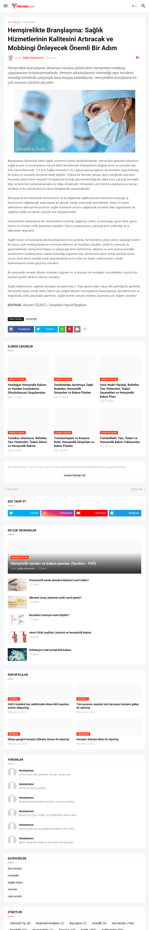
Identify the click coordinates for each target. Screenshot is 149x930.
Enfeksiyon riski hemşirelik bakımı (50, 650)
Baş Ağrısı (78, 923)
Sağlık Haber (15, 882)
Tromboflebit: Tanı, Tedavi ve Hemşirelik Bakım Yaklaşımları (120, 440)
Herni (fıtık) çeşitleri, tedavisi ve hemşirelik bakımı (60, 632)
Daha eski (137, 489)
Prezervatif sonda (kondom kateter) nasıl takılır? (59, 580)
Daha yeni (12, 489)
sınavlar (12, 889)
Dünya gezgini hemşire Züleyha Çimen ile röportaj (38, 739)
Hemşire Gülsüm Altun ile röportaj (97, 739)
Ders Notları (15, 868)
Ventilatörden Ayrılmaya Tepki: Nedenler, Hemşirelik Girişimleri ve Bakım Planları (74, 389)
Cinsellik (99, 923)
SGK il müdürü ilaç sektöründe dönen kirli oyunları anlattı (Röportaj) (38, 706)
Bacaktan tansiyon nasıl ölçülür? (49, 615)
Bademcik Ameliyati (50, 923)
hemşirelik (29, 22)
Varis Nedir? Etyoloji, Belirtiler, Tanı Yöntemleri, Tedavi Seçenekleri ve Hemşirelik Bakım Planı (119, 390)
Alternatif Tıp (20, 923)
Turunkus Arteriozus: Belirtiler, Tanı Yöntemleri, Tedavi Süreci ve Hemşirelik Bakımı (27, 442)
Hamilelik (13, 875)
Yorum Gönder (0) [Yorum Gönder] (75, 475)
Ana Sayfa (14, 22)
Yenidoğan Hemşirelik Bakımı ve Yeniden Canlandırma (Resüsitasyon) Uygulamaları (27, 389)
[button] (5, 6)
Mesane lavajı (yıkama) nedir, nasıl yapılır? (55, 597)
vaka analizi (15, 896)
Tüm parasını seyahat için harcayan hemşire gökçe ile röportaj (107, 706)
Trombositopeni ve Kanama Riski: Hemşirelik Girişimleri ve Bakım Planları (74, 442)
